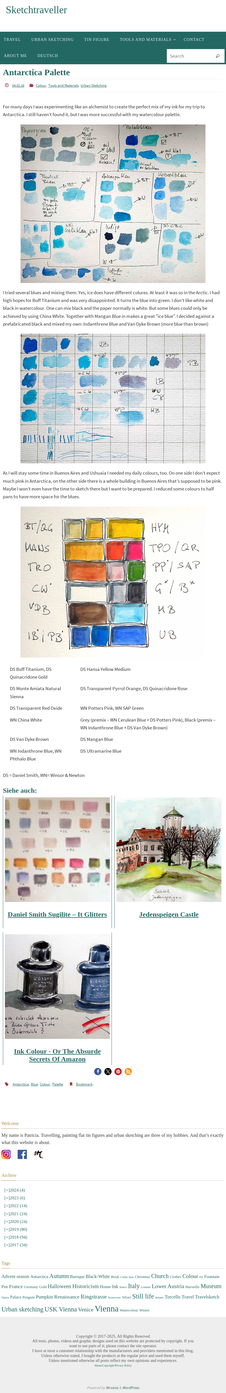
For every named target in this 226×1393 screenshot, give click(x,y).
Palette (55, 1084)
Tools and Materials (62, 85)
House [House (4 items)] (105, 1286)
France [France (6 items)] (16, 1286)
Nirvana (112, 1387)
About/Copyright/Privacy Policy (113, 1365)
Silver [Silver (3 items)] (126, 1297)
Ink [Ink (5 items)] (115, 1286)
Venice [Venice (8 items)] (85, 1309)
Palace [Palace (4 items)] (15, 1297)
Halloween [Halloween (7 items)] (59, 1286)
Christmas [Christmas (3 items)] (142, 1277)
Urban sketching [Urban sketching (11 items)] (22, 1309)
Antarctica (20, 1084)
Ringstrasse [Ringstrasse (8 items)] (94, 1297)
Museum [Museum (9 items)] (211, 1286)
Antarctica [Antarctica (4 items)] (39, 1276)
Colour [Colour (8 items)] (190, 1276)
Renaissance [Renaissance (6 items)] (66, 1297)
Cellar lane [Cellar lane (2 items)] (127, 1277)
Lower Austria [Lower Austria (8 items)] (168, 1286)
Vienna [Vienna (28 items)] (106, 1308)
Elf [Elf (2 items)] (201, 1277)
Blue (32, 1084)
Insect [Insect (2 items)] (123, 1286)
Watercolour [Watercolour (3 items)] (129, 1310)
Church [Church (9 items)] (160, 1276)
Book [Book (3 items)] (115, 1277)
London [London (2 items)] (145, 1286)
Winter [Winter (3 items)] (144, 1310)
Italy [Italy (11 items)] (134, 1285)
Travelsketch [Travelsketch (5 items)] (207, 1297)
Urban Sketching (90, 85)
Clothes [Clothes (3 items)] (175, 1277)
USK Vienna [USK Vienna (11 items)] (61, 1309)
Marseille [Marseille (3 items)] (192, 1286)
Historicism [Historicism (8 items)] (85, 1286)
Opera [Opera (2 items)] (5, 1297)
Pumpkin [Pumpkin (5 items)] (44, 1297)
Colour (41, 85)
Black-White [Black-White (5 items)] (98, 1276)
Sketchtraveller (36, 10)
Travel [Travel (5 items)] (188, 1297)
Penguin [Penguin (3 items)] (29, 1297)
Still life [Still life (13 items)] (143, 1296)
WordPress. (131, 1387)
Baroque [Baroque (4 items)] (77, 1276)
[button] (97, 1071)
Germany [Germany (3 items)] (31, 1286)
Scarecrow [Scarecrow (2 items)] (114, 1297)
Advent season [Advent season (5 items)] (15, 1276)
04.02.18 (18, 85)
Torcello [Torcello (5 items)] (172, 1297)
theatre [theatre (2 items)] (159, 1297)
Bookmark (81, 1084)
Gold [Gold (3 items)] (43, 1286)
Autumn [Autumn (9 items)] (59, 1276)
